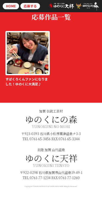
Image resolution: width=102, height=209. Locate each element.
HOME (11, 6)
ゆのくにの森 (51, 119)
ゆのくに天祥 (51, 158)
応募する (30, 6)
